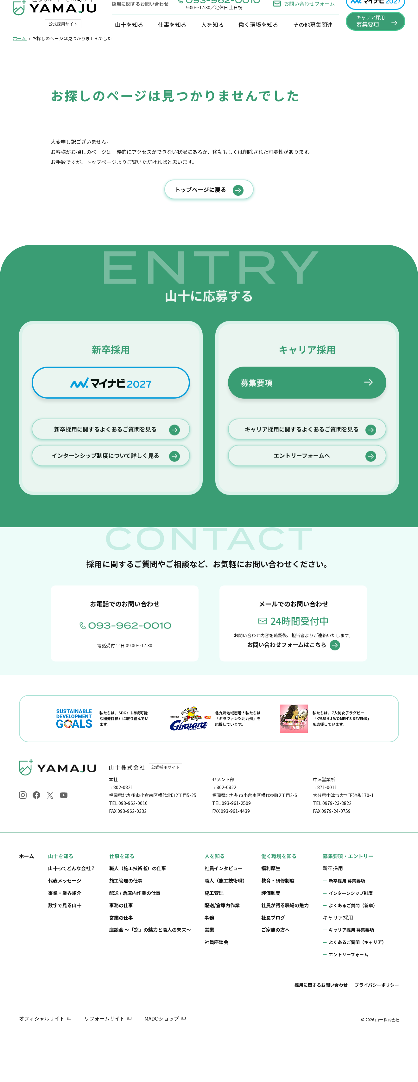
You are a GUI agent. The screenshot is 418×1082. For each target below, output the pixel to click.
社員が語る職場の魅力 (285, 949)
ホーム (26, 900)
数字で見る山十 (64, 949)
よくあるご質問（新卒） (353, 949)
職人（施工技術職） (226, 925)
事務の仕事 (121, 949)
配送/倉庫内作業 (222, 949)
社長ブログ (273, 962)
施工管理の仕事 (125, 925)
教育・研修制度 (277, 925)
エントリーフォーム (348, 999)
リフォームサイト (104, 1062)
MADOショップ (161, 1062)
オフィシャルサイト (42, 1062)
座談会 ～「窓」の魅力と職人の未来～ (150, 974)
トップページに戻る (200, 217)
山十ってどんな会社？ (71, 912)
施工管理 (214, 937)
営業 (209, 974)
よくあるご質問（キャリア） (357, 986)
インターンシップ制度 (351, 937)
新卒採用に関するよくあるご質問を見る (105, 502)
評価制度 (270, 937)
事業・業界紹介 (64, 937)
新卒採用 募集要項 (347, 925)
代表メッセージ (64, 925)
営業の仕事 (121, 962)
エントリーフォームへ (302, 531)
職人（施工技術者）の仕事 (137, 912)
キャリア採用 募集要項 (351, 974)
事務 (209, 962)
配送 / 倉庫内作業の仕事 (135, 937)
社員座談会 (216, 986)
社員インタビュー (224, 912)
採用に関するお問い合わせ (321, 1029)
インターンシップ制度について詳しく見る (105, 531)
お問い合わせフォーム (304, 15)
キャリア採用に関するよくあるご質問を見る (302, 502)
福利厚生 (270, 912)
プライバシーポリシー (377, 1029)
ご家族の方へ (275, 974)
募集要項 (256, 451)
